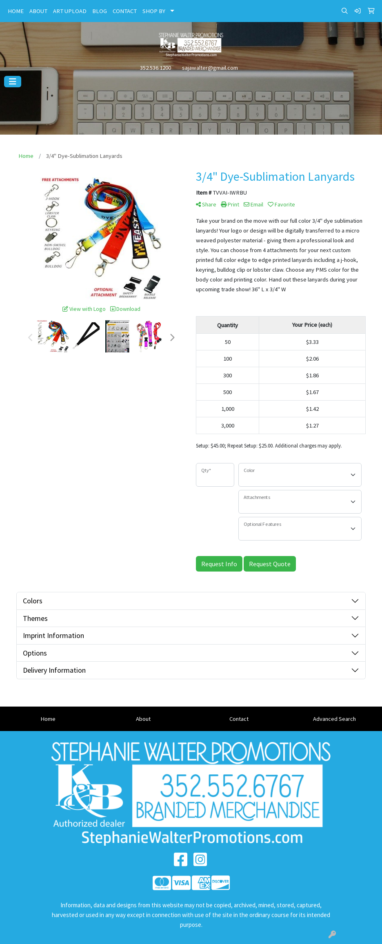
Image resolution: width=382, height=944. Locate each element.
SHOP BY (153, 11)
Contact (239, 718)
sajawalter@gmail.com (210, 67)
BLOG (99, 11)
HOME (16, 11)
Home (48, 718)
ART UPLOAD (70, 11)
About (143, 718)
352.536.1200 (155, 67)
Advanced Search (334, 718)
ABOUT (38, 11)
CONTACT (125, 11)
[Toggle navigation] (12, 81)
